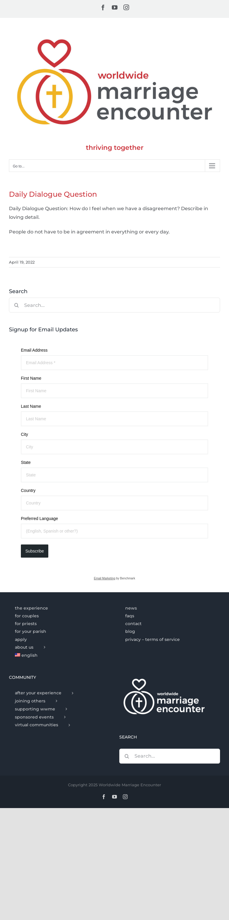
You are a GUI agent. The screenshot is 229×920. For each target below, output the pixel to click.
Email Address (34, 350)
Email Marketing (104, 578)
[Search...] (114, 305)
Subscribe (34, 551)
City (24, 434)
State (26, 462)
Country (28, 490)
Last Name (31, 406)
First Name (31, 378)
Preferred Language (39, 518)
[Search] (16, 305)
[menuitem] (59, 655)
